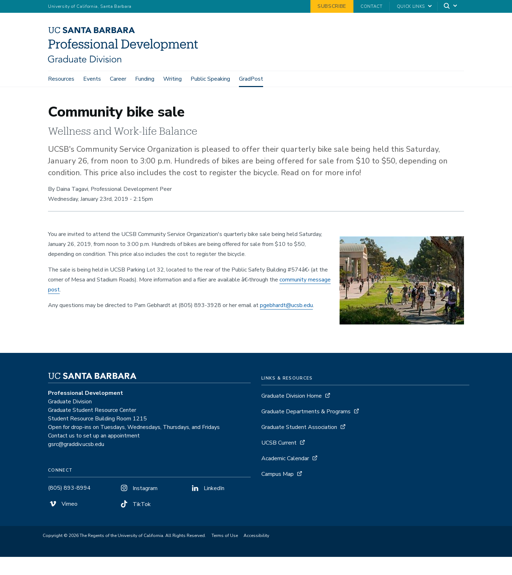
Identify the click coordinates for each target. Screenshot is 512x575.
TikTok (135, 522)
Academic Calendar (285, 476)
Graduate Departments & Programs (306, 430)
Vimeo (63, 522)
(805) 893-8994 (69, 506)
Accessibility (256, 554)
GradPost (251, 79)
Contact (372, 6)
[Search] (451, 6)
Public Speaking (210, 79)
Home (54, 97)
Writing (172, 79)
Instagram (138, 506)
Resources (61, 79)
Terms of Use (225, 554)
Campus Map (277, 492)
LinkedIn (207, 506)
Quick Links (411, 6)
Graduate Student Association (299, 445)
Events (92, 79)
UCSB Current (279, 461)
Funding (144, 79)
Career (118, 79)
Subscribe (332, 6)
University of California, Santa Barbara (90, 6)
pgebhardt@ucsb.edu (286, 323)
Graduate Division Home (291, 414)
